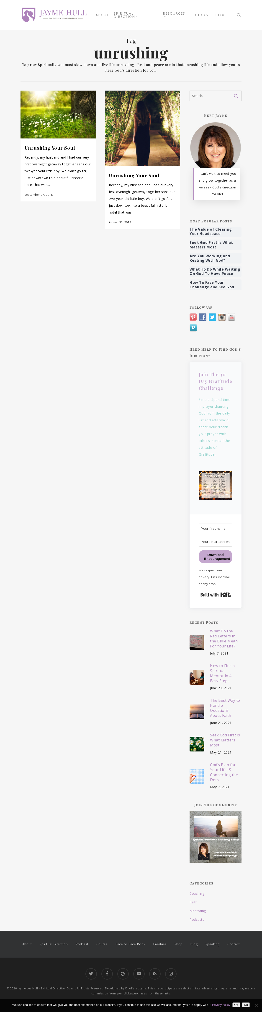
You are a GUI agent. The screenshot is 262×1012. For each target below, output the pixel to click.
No (246, 1005)
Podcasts (197, 919)
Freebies (160, 944)
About (27, 944)
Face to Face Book (130, 944)
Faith (194, 902)
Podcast (82, 944)
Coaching (197, 893)
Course (102, 944)
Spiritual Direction (54, 944)
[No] (256, 1005)
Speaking (212, 944)
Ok (236, 1005)
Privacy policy (221, 1005)
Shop (178, 944)
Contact (233, 944)
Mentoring (198, 911)
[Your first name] (215, 528)
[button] (215, 488)
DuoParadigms (135, 988)
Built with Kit (215, 595)
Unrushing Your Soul (50, 148)
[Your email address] (215, 542)
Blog (194, 944)
